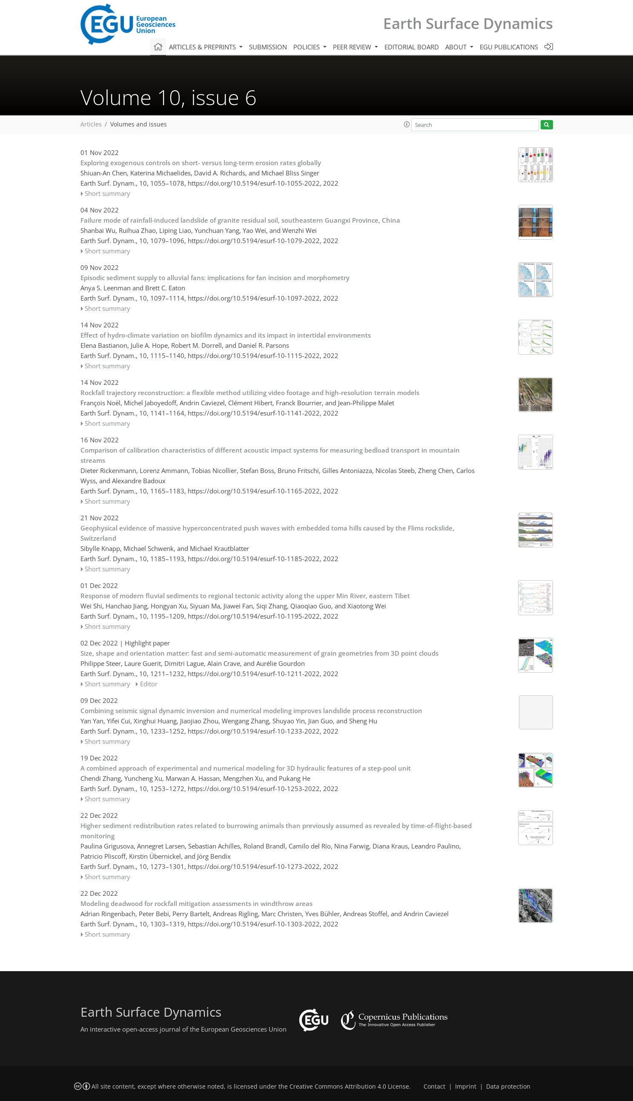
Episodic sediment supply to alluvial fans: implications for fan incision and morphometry (214, 277)
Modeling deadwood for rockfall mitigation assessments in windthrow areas (196, 903)
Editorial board (411, 47)
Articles (91, 124)
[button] (407, 124)
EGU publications (509, 47)
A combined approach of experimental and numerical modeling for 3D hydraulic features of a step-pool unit (245, 768)
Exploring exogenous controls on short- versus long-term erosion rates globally (200, 162)
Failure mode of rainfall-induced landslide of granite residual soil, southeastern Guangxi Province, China (240, 220)
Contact (434, 1086)
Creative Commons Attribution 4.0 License (349, 1086)
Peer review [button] (353, 47)
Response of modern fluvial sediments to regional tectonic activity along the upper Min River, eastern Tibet (245, 595)
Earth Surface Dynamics (468, 23)
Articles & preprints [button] (203, 47)
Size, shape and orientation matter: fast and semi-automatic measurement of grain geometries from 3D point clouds (259, 653)
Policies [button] (307, 47)
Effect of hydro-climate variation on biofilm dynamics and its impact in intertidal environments (225, 335)
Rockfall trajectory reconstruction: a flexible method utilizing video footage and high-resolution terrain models (249, 392)
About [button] (456, 47)
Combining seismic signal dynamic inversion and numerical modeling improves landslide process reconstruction (251, 710)
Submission (268, 47)
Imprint (465, 1086)
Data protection (508, 1086)
